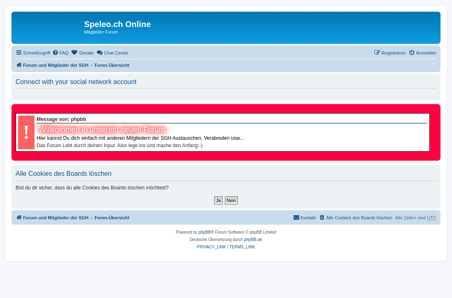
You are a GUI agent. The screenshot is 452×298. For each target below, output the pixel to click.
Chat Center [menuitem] (112, 52)
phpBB (205, 232)
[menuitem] (60, 53)
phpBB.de (253, 239)
